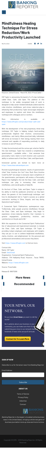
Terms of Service (23, 394)
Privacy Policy (23, 397)
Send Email (11, 252)
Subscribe (23, 382)
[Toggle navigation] (4, 12)
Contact (23, 404)
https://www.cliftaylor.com (15, 243)
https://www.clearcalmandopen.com (15, 165)
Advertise (23, 401)
